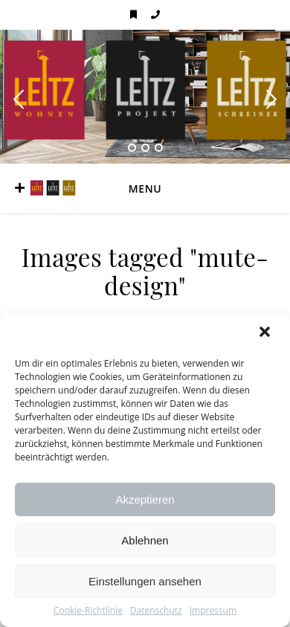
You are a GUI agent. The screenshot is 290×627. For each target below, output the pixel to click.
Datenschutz (156, 610)
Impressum (213, 610)
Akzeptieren (144, 499)
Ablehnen (144, 540)
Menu (145, 188)
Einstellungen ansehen (145, 581)
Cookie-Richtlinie (88, 610)
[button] (266, 333)
